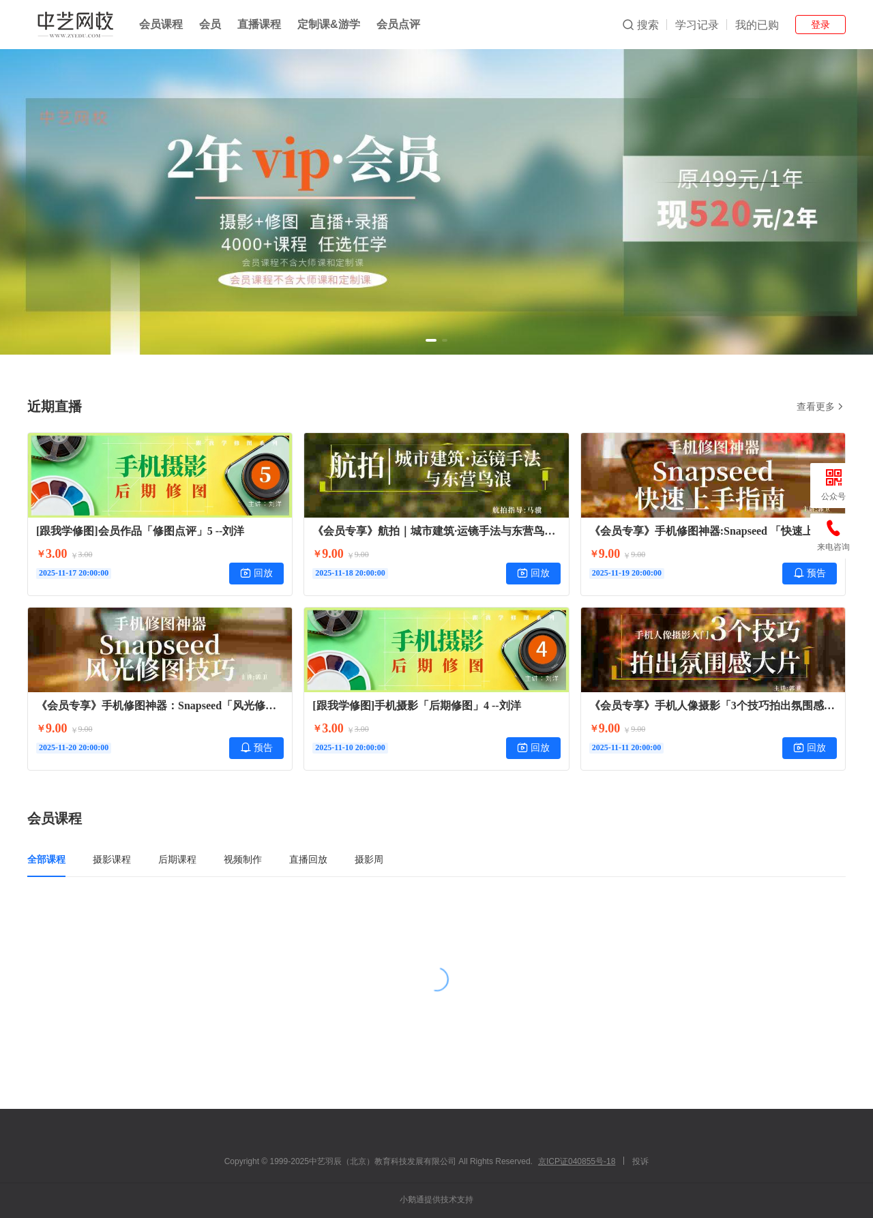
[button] (431, 340)
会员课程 (161, 24)
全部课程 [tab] (46, 859)
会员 (210, 24)
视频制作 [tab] (243, 859)
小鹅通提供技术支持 (436, 1199)
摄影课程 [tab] (112, 859)
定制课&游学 (328, 24)
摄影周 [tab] (369, 859)
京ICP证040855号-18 (576, 1161)
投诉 (640, 1161)
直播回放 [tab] (308, 859)
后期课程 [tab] (177, 859)
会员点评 (398, 24)
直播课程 (259, 24)
